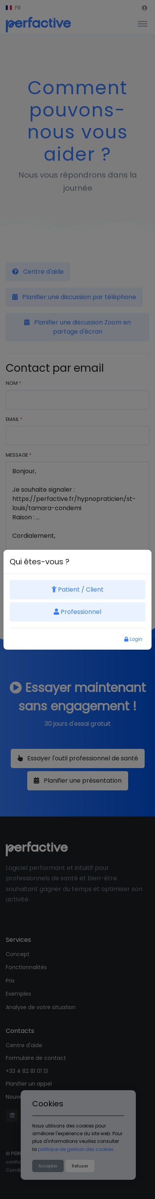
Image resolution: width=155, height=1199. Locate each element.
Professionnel (77, 611)
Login (133, 639)
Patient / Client (78, 589)
